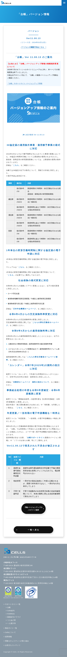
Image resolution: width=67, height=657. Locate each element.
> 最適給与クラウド (13, 617)
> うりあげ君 (11, 620)
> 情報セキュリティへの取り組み (16, 641)
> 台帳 (8, 607)
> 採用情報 (8, 637)
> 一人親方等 (11, 623)
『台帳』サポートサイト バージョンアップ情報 (24, 83)
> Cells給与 (10, 611)
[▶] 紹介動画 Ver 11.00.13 (33, 135)
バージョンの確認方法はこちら (32, 47)
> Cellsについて (10, 632)
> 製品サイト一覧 (10, 628)
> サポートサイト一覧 (12, 604)
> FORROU (10, 614)
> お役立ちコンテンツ (12, 645)
